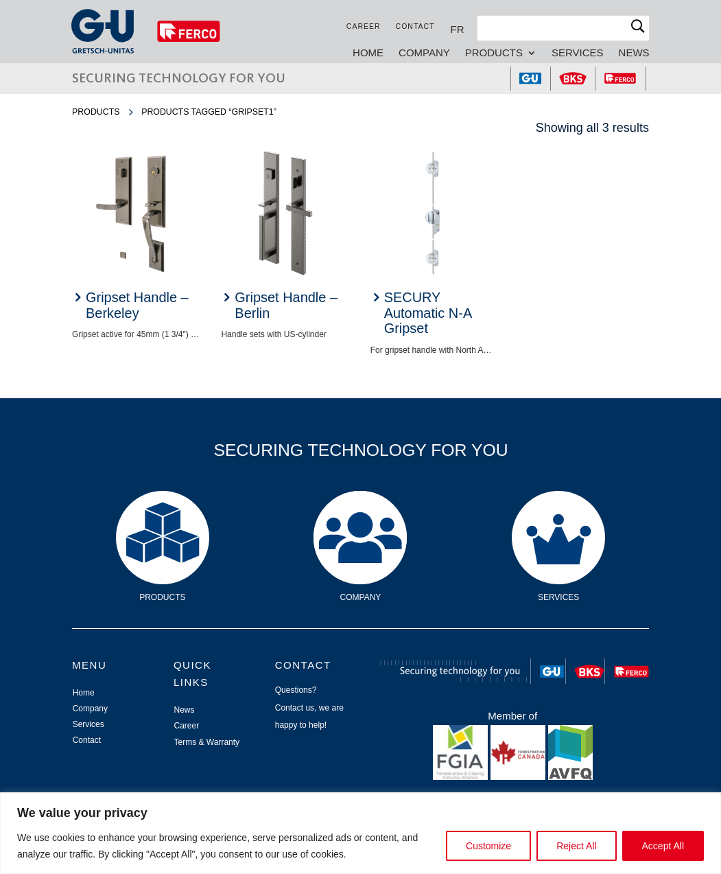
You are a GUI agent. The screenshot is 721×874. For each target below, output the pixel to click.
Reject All (576, 845)
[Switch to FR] (457, 28)
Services (577, 53)
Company (423, 53)
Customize (488, 845)
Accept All (663, 845)
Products (493, 53)
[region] (360, 833)
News (633, 53)
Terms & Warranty (207, 742)
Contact (414, 26)
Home (367, 53)
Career (363, 26)
